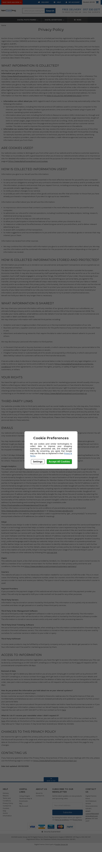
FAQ (20, 803)
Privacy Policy (8, 803)
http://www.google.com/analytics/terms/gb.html (22, 511)
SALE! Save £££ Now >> (12, 2)
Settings (37, 461)
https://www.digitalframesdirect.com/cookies (28, 161)
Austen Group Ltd (61, 844)
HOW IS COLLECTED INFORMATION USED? (64, 96)
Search (50, 10)
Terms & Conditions (62, 820)
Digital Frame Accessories (68, 20)
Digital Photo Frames (14, 20)
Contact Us (7, 806)
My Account (73, 2)
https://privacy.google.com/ (61, 511)
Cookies (6, 808)
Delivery (43, 2)
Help (57, 2)
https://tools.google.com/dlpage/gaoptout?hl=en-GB (24, 505)
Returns (6, 796)
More (91, 20)
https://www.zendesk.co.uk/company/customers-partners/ (50, 566)
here (78, 663)
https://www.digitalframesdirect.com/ (17, 76)
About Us (39, 793)
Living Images (24, 796)
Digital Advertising (41, 20)
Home (3, 25)
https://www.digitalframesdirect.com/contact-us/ (55, 761)
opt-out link (52, 552)
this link (85, 547)
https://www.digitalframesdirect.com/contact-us (65, 393)
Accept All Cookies (59, 461)
